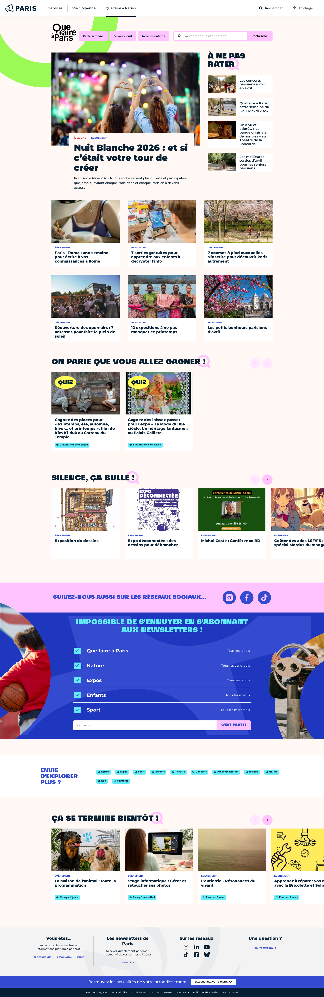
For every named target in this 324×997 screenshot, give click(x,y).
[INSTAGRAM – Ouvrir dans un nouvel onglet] (229, 597)
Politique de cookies (206, 992)
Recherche (259, 36)
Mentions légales (96, 992)
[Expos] (88, 680)
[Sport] (87, 710)
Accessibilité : (136, 992)
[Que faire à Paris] (101, 651)
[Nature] (89, 665)
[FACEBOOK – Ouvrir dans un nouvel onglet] (247, 597)
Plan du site (230, 992)
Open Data (182, 992)
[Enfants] (90, 695)
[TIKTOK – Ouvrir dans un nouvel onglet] (264, 597)
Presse (168, 992)
